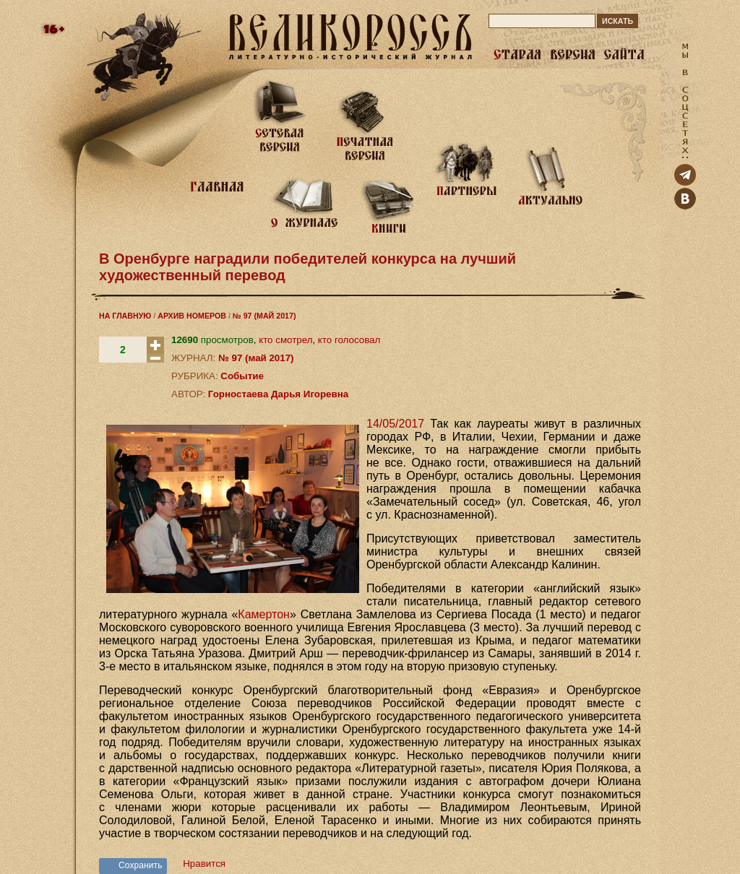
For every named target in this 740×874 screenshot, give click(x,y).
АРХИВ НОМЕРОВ (192, 315)
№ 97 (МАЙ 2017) (264, 315)
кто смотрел (285, 339)
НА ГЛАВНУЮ (125, 315)
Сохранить (141, 865)
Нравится (204, 863)
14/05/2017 (395, 423)
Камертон (264, 614)
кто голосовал (349, 339)
